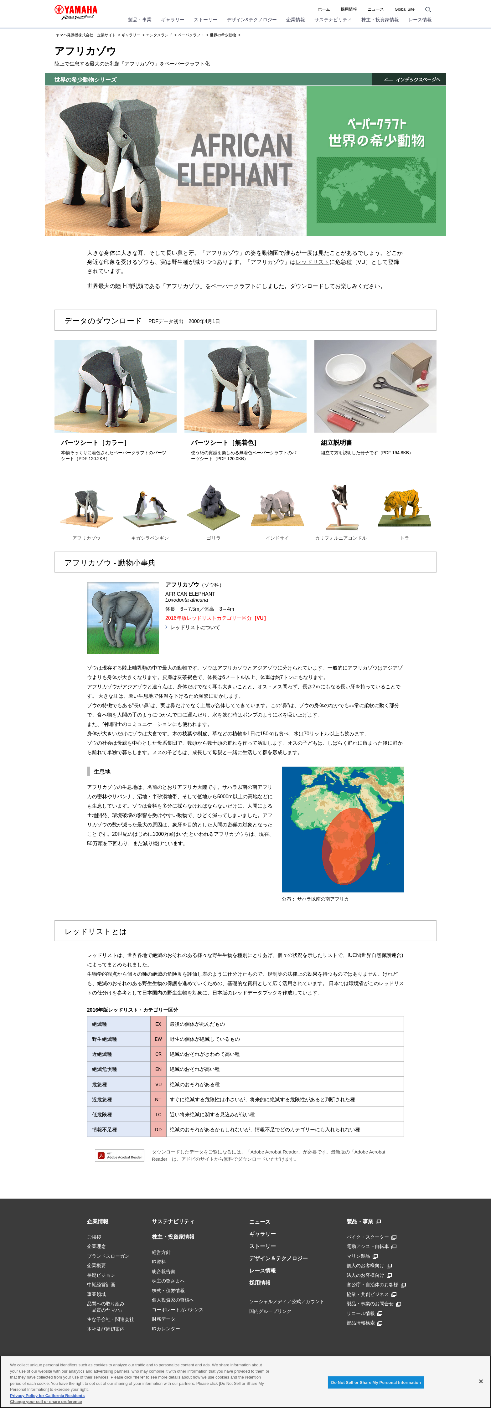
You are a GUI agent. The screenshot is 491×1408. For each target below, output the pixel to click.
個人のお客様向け (369, 1265)
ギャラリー (172, 19)
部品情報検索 (364, 1323)
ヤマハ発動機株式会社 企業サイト (86, 35)
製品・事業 (140, 19)
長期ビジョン (101, 1275)
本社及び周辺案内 (106, 1329)
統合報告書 (163, 1271)
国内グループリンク (270, 1311)
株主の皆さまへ (168, 1280)
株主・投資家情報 (380, 19)
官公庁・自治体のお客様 (376, 1284)
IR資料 (159, 1261)
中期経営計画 (101, 1284)
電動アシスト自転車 (371, 1246)
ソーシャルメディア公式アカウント (286, 1301)
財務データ (163, 1319)
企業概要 (96, 1265)
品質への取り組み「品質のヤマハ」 (106, 1307)
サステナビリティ (333, 19)
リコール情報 (364, 1313)
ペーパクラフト (191, 35)
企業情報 (295, 19)
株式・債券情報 (168, 1290)
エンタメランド (159, 35)
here (139, 1377)
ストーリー (205, 19)
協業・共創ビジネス (371, 1294)
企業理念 (96, 1246)
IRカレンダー (166, 1328)
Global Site (405, 9)
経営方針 (161, 1252)
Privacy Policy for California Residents (47, 1395)
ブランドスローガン (108, 1256)
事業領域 (96, 1294)
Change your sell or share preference (46, 1401)
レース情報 (420, 19)
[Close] (481, 1381)
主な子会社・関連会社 (110, 1319)
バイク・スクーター (371, 1237)
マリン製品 (362, 1256)
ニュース (376, 9)
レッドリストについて (195, 627)
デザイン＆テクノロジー (278, 1259)
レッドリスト (312, 262)
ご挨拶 (94, 1237)
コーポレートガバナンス (178, 1309)
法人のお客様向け (369, 1275)
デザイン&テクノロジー (252, 19)
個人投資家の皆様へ (173, 1300)
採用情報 (349, 9)
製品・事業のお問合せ (374, 1304)
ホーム (324, 9)
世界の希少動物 (223, 35)
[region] (245, 1382)
